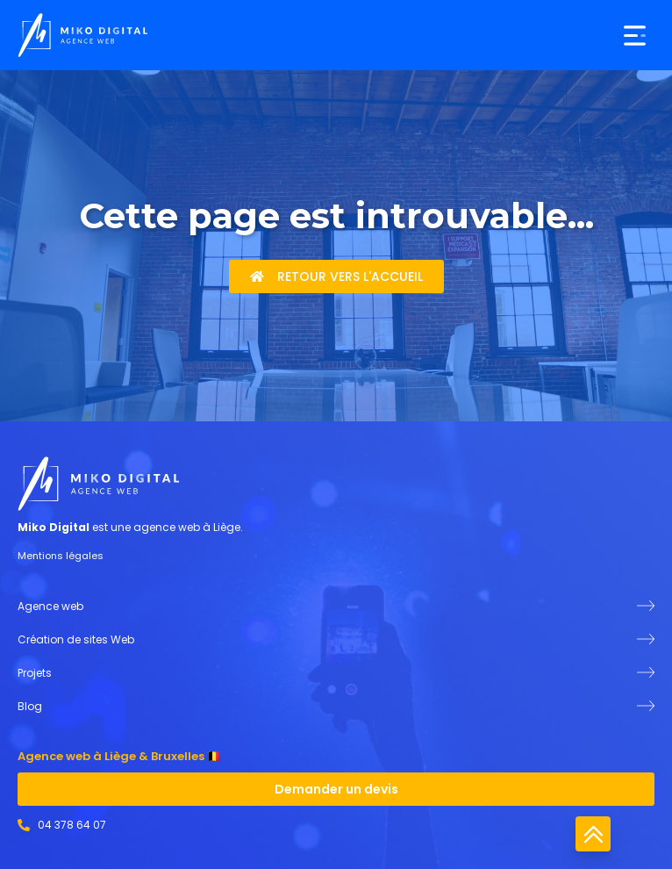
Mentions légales (61, 556)
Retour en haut (593, 833)
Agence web (50, 606)
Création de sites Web (76, 639)
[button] (635, 36)
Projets (35, 672)
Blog (30, 706)
